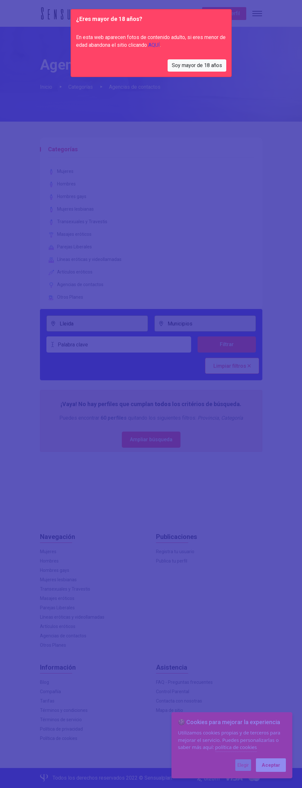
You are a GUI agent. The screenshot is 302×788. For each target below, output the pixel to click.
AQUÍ (154, 45)
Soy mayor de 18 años (197, 65)
